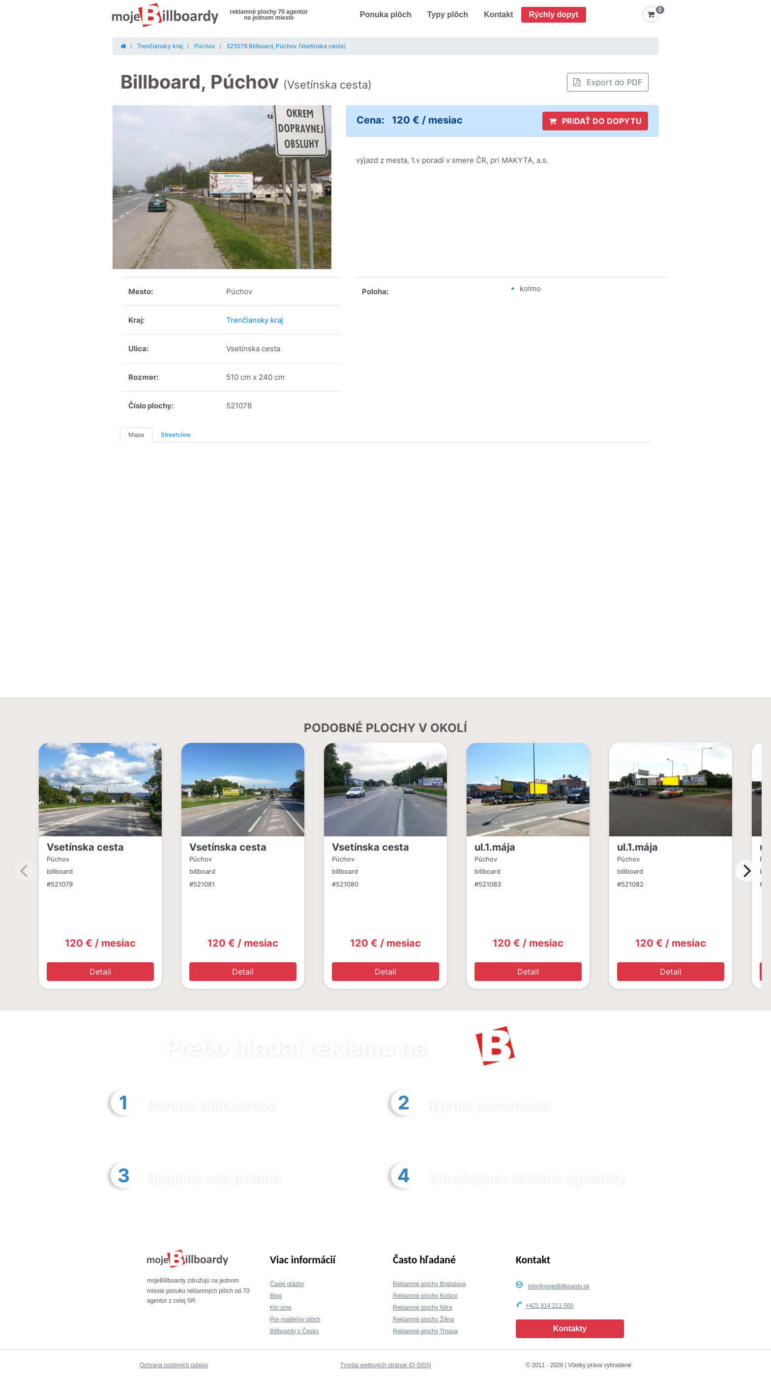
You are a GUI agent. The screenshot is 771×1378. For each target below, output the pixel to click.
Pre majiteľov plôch (295, 1319)
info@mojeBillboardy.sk (559, 1286)
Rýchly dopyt (553, 14)
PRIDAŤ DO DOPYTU (595, 121)
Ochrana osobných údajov (174, 1365)
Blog (276, 1295)
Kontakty (570, 1328)
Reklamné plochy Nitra (422, 1307)
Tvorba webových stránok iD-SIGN (385, 1365)
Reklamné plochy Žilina (423, 1319)
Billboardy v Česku (294, 1331)
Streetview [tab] (176, 434)
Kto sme (281, 1307)
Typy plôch (447, 14)
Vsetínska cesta (85, 847)
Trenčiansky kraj (254, 320)
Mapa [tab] (136, 434)
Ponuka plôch (386, 14)
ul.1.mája (494, 847)
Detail (100, 972)
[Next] (746, 871)
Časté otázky (287, 1284)
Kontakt (498, 14)
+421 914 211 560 (549, 1305)
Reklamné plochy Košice (425, 1295)
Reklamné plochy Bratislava (429, 1284)
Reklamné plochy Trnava (425, 1331)
